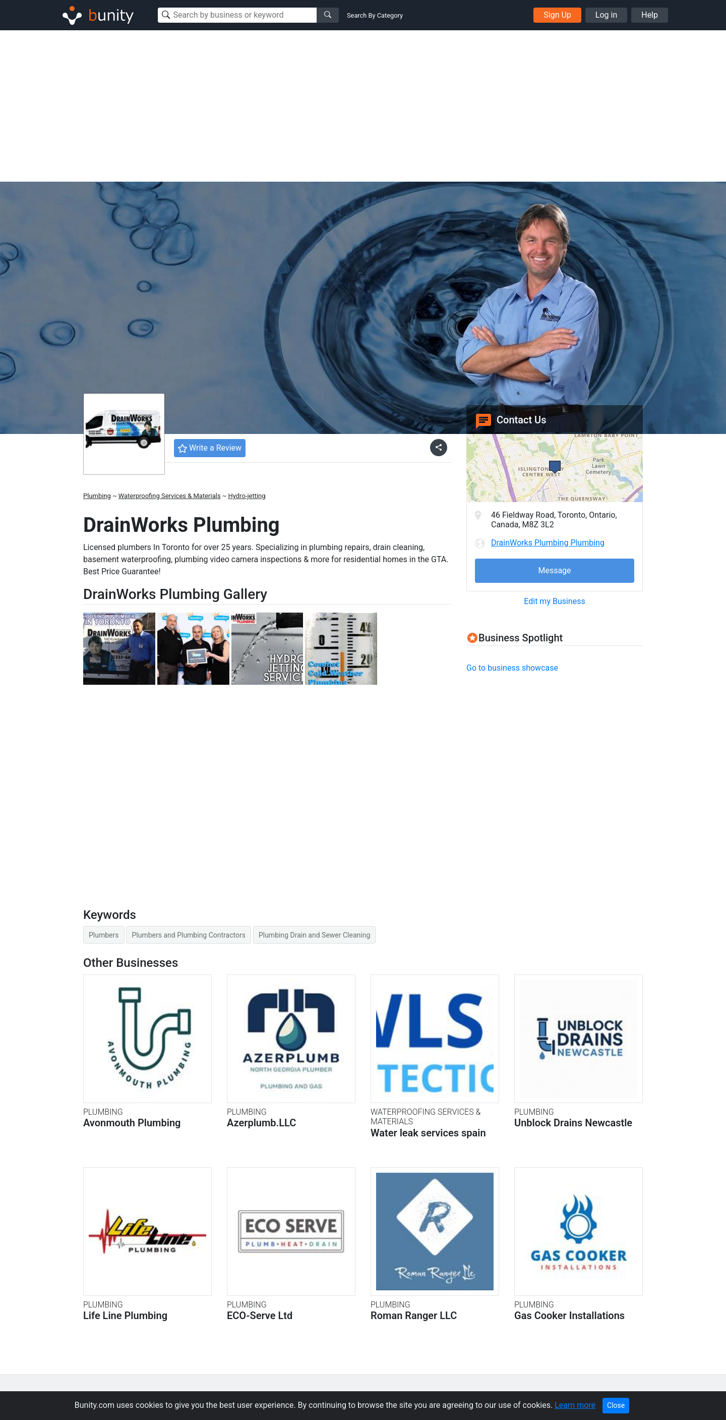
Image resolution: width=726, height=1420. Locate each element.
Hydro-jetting (246, 496)
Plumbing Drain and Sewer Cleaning (314, 935)
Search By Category (375, 15)
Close (616, 1405)
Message (554, 570)
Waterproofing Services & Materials (169, 496)
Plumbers (104, 935)
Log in (606, 15)
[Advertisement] (363, 106)
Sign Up (557, 15)
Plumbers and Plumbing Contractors (188, 935)
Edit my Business (554, 601)
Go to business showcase (512, 668)
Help (649, 15)
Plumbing (97, 496)
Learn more (575, 1405)
